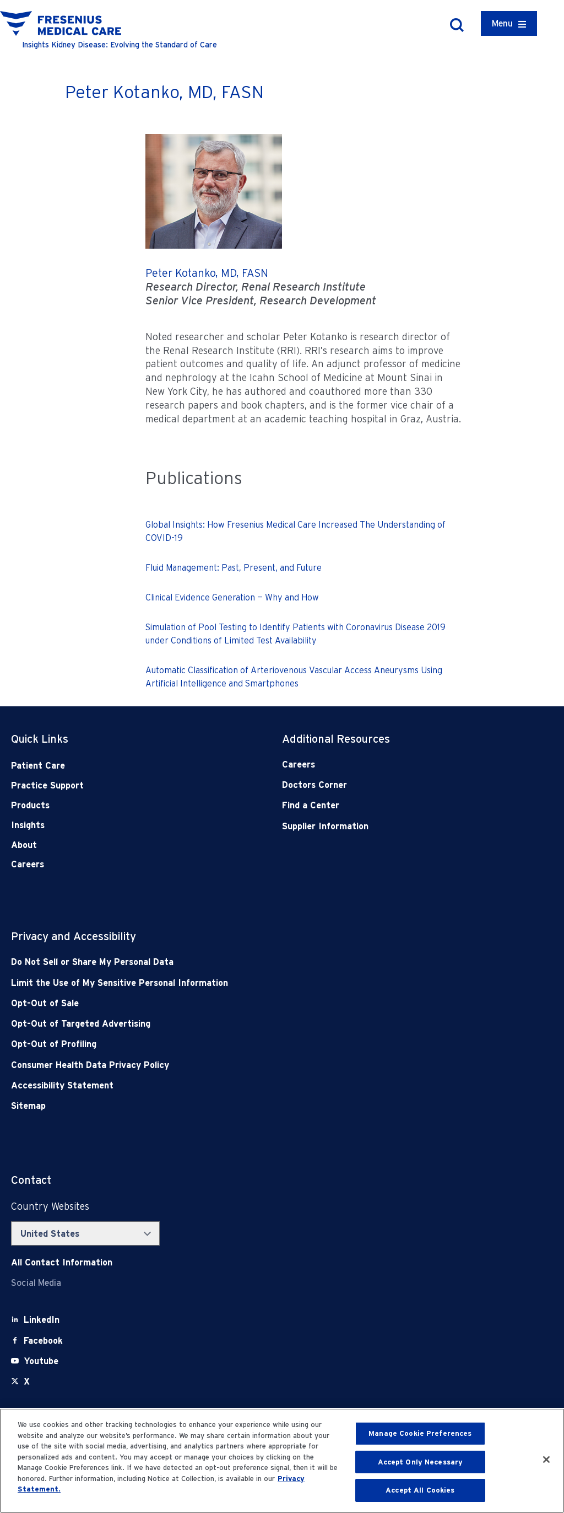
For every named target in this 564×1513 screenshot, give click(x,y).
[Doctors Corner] (390, 785)
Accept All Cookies (420, 1490)
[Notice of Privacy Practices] (227, 983)
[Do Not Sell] (227, 962)
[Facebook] (43, 1340)
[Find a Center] (390, 805)
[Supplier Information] (390, 826)
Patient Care (38, 765)
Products (30, 805)
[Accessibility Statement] (227, 1085)
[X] (27, 1381)
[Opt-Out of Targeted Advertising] (227, 1023)
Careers (27, 864)
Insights (28, 825)
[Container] (509, 23)
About (24, 845)
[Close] (546, 1459)
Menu (502, 23)
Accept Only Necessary (420, 1462)
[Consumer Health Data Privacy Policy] (227, 1065)
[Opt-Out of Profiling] (227, 1044)
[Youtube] (41, 1361)
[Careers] (390, 764)
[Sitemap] (227, 1106)
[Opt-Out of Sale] (227, 1003)
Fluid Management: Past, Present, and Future (233, 567)
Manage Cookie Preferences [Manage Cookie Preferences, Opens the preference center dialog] (419, 1433)
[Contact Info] (61, 1262)
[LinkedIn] (41, 1320)
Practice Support (47, 785)
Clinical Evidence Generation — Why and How (232, 597)
